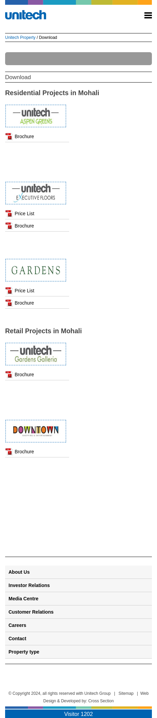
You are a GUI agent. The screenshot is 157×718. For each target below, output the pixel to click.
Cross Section (101, 701)
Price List (24, 213)
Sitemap (126, 693)
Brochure (24, 136)
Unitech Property (20, 37)
